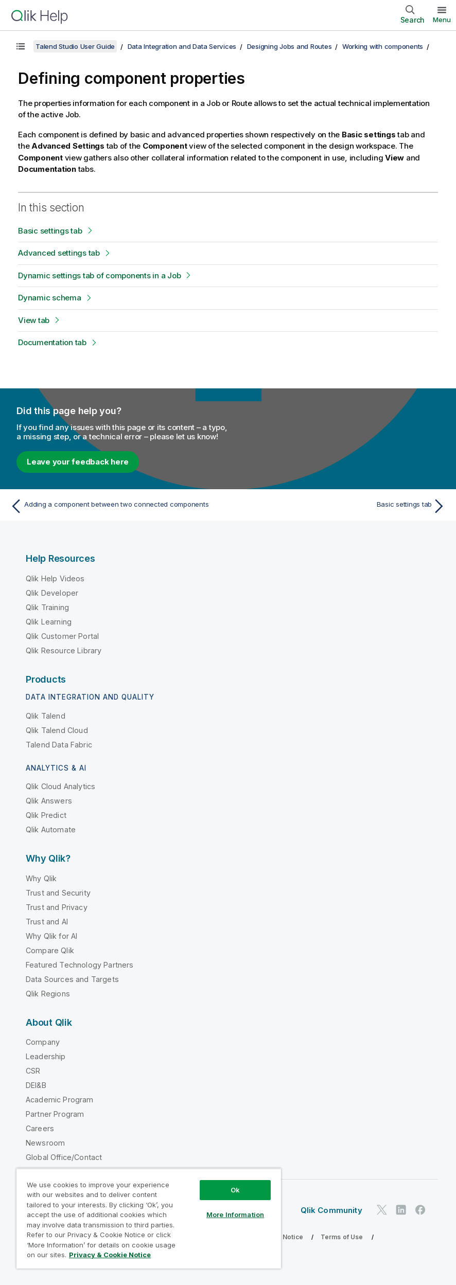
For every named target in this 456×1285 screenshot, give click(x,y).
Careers (40, 1128)
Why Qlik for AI (51, 936)
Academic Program (60, 1099)
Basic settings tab (50, 231)
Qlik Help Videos (55, 578)
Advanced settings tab (59, 253)
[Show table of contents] (20, 46)
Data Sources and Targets (72, 979)
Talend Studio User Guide (75, 46)
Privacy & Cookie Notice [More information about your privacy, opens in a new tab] (110, 1255)
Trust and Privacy (56, 907)
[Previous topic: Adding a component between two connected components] (115, 506)
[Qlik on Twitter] (382, 1210)
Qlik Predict (46, 815)
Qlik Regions (48, 993)
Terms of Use (342, 1237)
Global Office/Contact (64, 1157)
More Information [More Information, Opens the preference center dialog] (235, 1214)
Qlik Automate (51, 829)
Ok (235, 1190)
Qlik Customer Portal (62, 636)
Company (43, 1042)
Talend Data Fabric (59, 744)
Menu (442, 19)
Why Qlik (41, 878)
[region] (148, 1218)
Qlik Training (47, 607)
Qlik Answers (49, 800)
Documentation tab (52, 342)
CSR (33, 1070)
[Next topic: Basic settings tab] (340, 506)
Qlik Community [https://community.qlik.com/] (331, 1210)
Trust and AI (47, 921)
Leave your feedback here (78, 462)
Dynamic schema (49, 297)
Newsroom (45, 1142)
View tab (33, 320)
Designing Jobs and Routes (289, 46)
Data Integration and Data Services (182, 46)
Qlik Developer (52, 592)
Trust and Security (58, 892)
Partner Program (55, 1114)
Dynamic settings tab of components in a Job (99, 275)
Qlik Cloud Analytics (60, 786)
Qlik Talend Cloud (57, 730)
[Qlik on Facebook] (420, 1210)
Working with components (382, 46)
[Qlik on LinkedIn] (401, 1210)
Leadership (46, 1056)
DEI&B (36, 1085)
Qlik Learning (49, 621)
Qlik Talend (45, 715)
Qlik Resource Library (63, 650)
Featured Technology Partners (79, 964)
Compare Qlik (50, 950)
